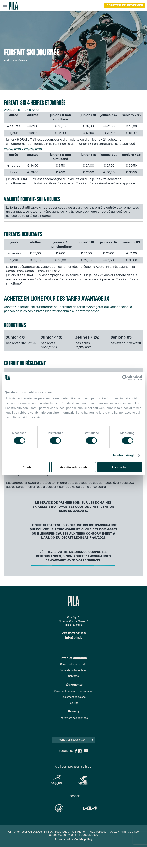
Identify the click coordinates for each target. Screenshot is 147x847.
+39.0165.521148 (73, 633)
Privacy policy (64, 839)
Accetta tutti (120, 467)
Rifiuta (27, 467)
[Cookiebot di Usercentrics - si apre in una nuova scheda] (125, 378)
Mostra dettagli (123, 455)
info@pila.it (73, 637)
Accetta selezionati (73, 467)
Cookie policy (83, 839)
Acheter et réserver (124, 5)
